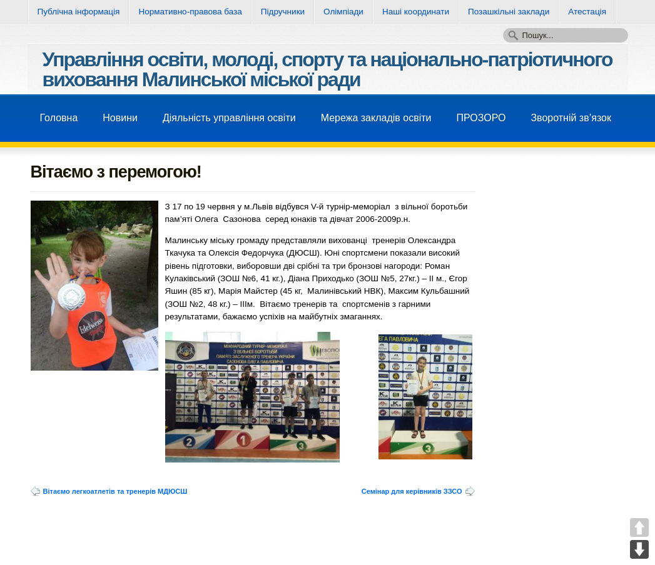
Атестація (587, 11)
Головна (59, 117)
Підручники (283, 11)
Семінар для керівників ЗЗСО (412, 491)
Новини (120, 117)
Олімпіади (343, 11)
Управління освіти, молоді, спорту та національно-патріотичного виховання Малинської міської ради (327, 69)
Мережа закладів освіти (376, 117)
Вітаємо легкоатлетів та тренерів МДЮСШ (115, 491)
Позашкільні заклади (508, 11)
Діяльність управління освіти (229, 117)
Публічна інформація (79, 11)
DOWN (639, 549)
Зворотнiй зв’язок (571, 117)
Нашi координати (415, 11)
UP (639, 527)
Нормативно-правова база (189, 11)
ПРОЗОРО (480, 117)
